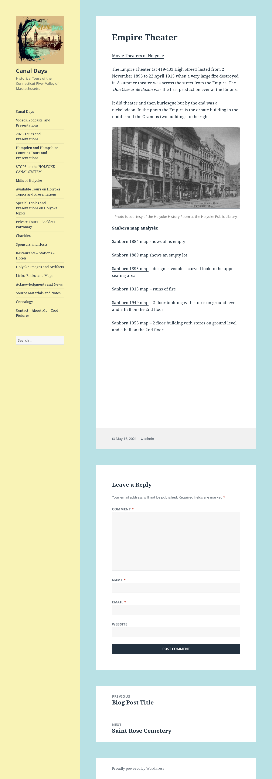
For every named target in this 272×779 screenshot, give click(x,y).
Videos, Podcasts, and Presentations (33, 123)
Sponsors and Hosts (31, 244)
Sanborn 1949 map (130, 302)
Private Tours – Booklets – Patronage (37, 224)
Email (119, 602)
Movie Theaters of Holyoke (138, 55)
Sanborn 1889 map (130, 255)
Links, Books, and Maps (34, 275)
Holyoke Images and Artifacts (40, 267)
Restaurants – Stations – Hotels (35, 256)
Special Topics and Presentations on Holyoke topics (36, 208)
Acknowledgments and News (39, 284)
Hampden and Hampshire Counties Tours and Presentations (37, 152)
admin (149, 438)
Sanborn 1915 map (130, 289)
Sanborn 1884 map (130, 241)
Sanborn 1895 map (130, 268)
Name (119, 580)
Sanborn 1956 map (130, 323)
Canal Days (31, 71)
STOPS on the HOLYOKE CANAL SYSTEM (35, 169)
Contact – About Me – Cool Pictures (37, 313)
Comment (123, 509)
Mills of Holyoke (29, 180)
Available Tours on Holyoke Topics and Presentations (38, 192)
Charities (23, 235)
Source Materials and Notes (38, 293)
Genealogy (24, 301)
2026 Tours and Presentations (28, 136)
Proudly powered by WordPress (138, 768)
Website (119, 624)
